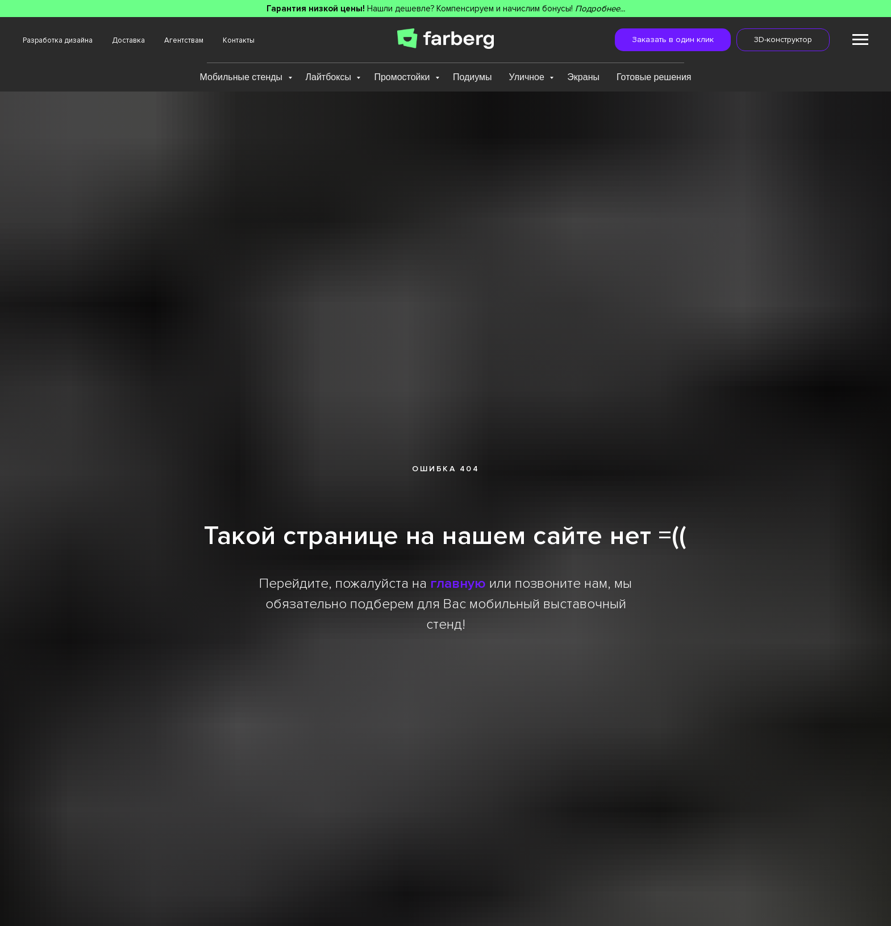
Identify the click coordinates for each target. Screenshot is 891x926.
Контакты (239, 40)
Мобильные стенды (242, 77)
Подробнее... (600, 8)
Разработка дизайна (58, 40)
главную (458, 583)
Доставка (128, 40)
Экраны (583, 77)
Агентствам (183, 40)
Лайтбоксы (330, 77)
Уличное (528, 77)
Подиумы (472, 77)
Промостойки (403, 77)
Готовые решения (654, 77)
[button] (673, 39)
